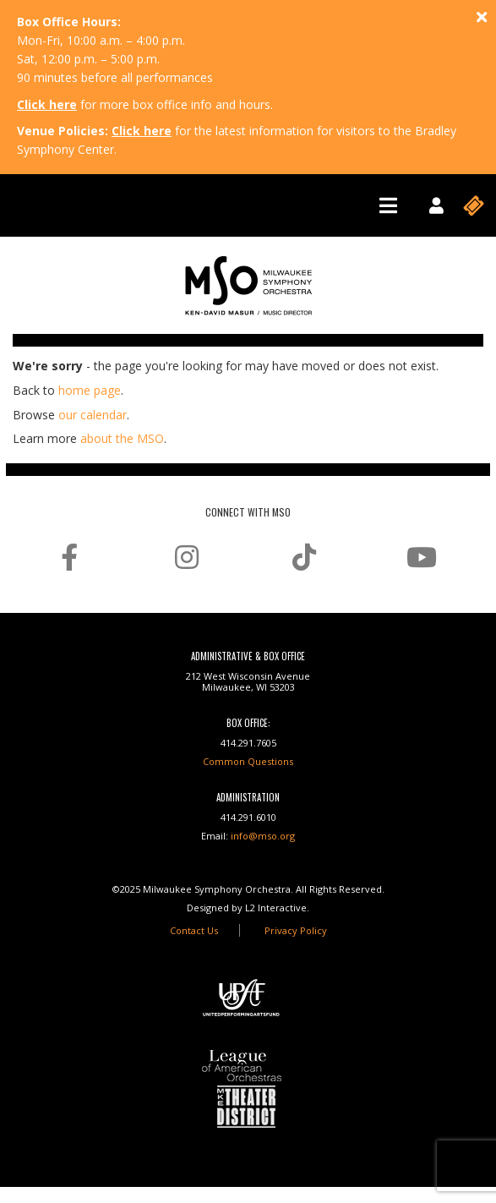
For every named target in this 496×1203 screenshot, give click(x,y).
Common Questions (248, 761)
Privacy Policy (295, 930)
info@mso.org (263, 835)
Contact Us (194, 930)
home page (89, 390)
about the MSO (122, 438)
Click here (47, 104)
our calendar (92, 415)
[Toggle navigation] (388, 205)
